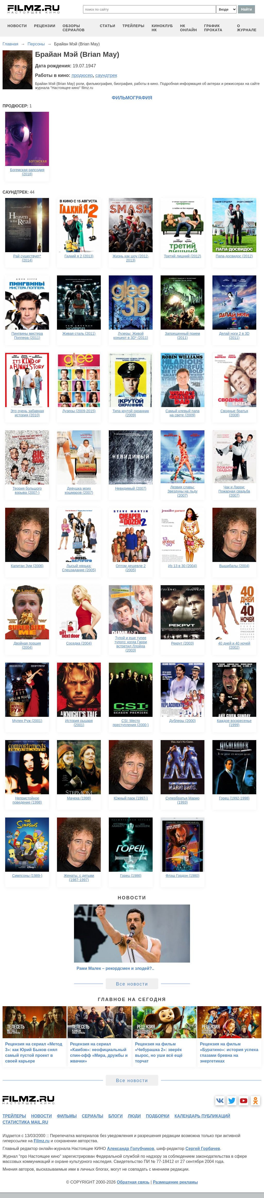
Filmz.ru (42, 1141)
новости (17, 26)
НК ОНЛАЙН (188, 28)
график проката (213, 28)
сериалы (92, 1116)
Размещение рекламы (175, 1182)
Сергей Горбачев (202, 1148)
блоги (115, 1116)
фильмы (67, 1116)
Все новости (132, 984)
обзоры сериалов (74, 28)
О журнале (247, 28)
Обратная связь (133, 1182)
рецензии (44, 26)
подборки (157, 1116)
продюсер (82, 75)
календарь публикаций (202, 1116)
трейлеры (133, 26)
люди (134, 1116)
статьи (107, 26)
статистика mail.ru (25, 1122)
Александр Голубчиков (130, 1148)
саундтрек (106, 75)
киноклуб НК (162, 28)
